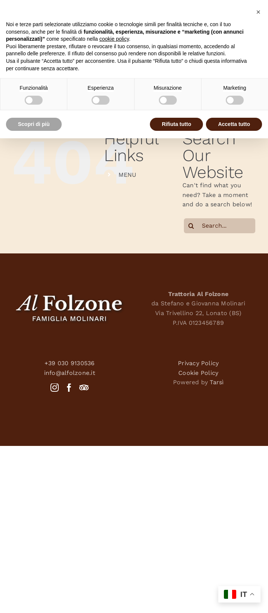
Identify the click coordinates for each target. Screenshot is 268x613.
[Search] (191, 226)
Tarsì (217, 382)
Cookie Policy (198, 372)
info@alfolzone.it (69, 372)
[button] (258, 12)
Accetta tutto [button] (234, 124)
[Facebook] (69, 387)
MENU (127, 174)
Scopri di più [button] (34, 124)
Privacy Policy (198, 363)
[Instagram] (54, 387)
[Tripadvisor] (84, 387)
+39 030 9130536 (69, 363)
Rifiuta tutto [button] (176, 124)
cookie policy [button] (114, 39)
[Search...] (219, 226)
